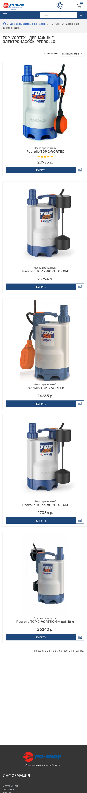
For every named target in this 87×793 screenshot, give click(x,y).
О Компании (10, 785)
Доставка (8, 789)
